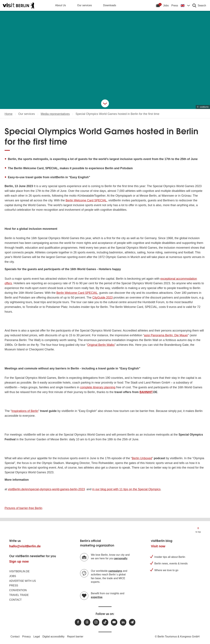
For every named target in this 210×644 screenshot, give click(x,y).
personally (120, 558)
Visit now (158, 546)
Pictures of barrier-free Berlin (23, 508)
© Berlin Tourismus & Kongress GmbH (177, 636)
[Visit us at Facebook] (78, 622)
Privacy (26, 636)
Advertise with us (22, 581)
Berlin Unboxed (142, 458)
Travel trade (19, 595)
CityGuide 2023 (102, 297)
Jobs (166, 5)
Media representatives (55, 114)
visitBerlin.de (19, 571)
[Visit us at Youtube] (114, 622)
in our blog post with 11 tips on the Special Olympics (126, 489)
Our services (84, 5)
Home (8, 114)
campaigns (115, 570)
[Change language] (185, 5)
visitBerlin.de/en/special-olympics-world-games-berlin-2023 (46, 489)
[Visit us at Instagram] (96, 622)
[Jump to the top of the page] (198, 529)
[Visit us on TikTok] (105, 622)
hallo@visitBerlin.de (25, 546)
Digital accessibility (53, 636)
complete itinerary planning (97, 387)
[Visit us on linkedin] (123, 622)
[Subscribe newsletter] (132, 622)
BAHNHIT (145, 392)
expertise (96, 597)
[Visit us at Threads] (87, 622)
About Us (60, 5)
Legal (36, 636)
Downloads (109, 5)
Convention (18, 590)
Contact (15, 599)
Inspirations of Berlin (24, 411)
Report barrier (75, 636)
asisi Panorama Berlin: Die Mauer (166, 335)
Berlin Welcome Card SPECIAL (86, 200)
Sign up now (19, 561)
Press (174, 5)
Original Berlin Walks (101, 344)
